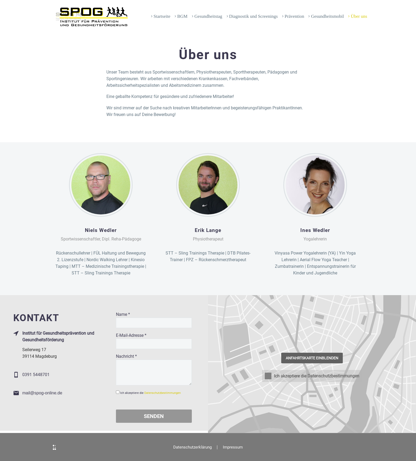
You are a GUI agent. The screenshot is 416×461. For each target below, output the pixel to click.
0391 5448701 (36, 374)
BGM (182, 16)
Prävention (294, 16)
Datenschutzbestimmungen (162, 393)
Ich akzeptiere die (285, 376)
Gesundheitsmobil (327, 16)
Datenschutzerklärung (192, 447)
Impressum (233, 447)
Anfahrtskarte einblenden (312, 358)
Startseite (162, 16)
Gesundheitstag (208, 16)
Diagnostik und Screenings (253, 16)
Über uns (359, 16)
